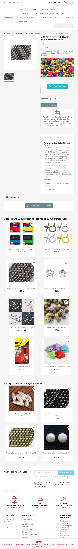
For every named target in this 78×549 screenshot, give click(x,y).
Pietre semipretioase (28, 13)
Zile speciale (32, 17)
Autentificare (8, 522)
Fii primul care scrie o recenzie (39, 206)
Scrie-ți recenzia (48, 105)
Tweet (55, 99)
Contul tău (9, 515)
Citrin (21, 9)
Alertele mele (8, 527)
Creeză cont (8, 524)
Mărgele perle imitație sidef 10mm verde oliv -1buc (21, 454)
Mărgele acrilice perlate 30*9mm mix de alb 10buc (21, 415)
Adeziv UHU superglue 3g (21, 367)
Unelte (22, 17)
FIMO (28, 9)
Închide (39, 542)
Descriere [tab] (49, 138)
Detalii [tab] (58, 138)
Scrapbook (46, 17)
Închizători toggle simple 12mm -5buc (56, 249)
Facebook (6, 491)
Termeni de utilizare (29, 529)
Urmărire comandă (10, 519)
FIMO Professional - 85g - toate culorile (21, 249)
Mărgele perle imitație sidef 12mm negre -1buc (56, 415)
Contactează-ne (28, 537)
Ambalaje (44, 13)
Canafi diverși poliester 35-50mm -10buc (56, 367)
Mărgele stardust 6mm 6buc (56, 327)
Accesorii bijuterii (50, 9)
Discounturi (26, 532)
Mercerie (54, 13)
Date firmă (25, 527)
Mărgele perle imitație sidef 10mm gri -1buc (21, 288)
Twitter (11, 491)
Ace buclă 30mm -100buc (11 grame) (21, 327)
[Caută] (63, 26)
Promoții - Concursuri (29, 535)
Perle (46, 145)
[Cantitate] (43, 86)
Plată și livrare (27, 519)
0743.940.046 (16, 2)
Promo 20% (68, 17)
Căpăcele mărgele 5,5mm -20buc (56, 288)
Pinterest (60, 99)
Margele (36, 9)
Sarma (64, 13)
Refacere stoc (25, 21)
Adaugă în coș (57, 86)
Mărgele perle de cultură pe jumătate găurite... (56, 454)
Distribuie (51, 99)
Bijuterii (57, 17)
